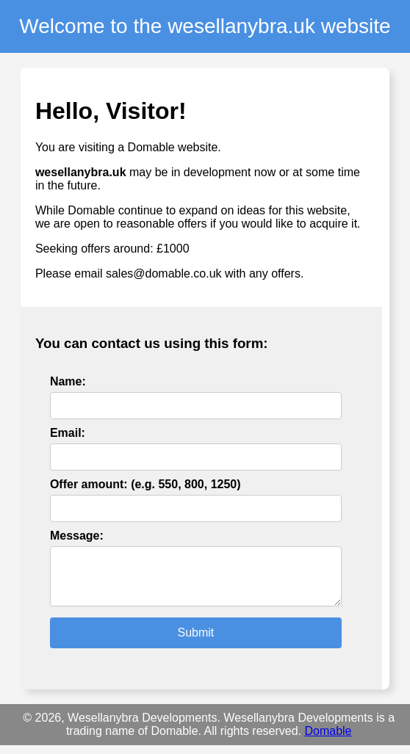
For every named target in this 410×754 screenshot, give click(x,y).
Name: (68, 381)
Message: (77, 535)
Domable (327, 739)
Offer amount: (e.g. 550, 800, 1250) (145, 484)
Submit (195, 641)
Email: (67, 433)
